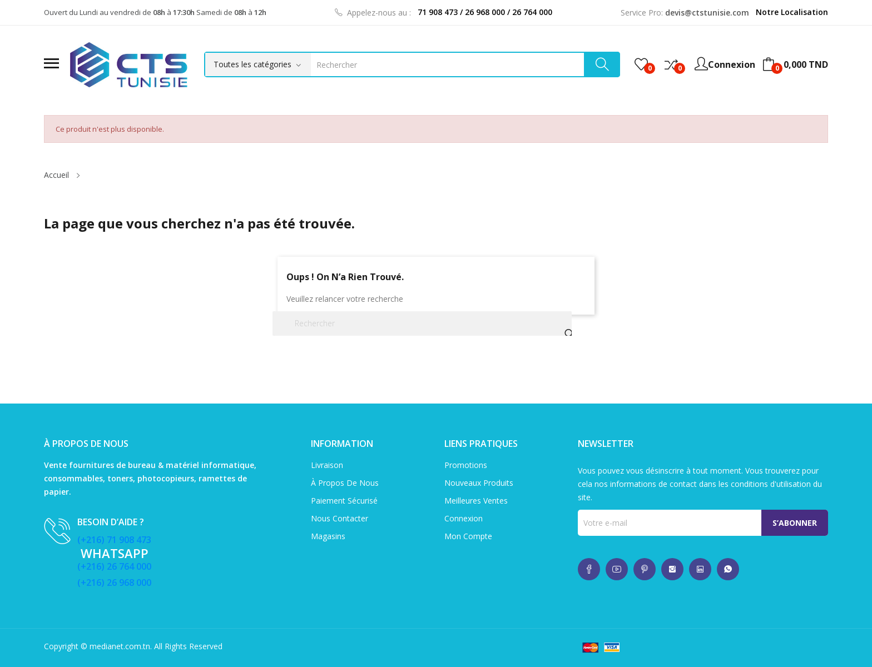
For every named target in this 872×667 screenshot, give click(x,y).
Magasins (328, 536)
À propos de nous (345, 482)
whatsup (589, 569)
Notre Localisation (792, 12)
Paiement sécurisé (344, 500)
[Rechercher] (422, 323)
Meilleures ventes (476, 500)
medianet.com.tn (120, 646)
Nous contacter (339, 518)
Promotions (465, 465)
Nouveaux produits (478, 482)
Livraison (327, 465)
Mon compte (468, 536)
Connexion (463, 518)
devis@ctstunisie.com (707, 12)
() (641, 64)
